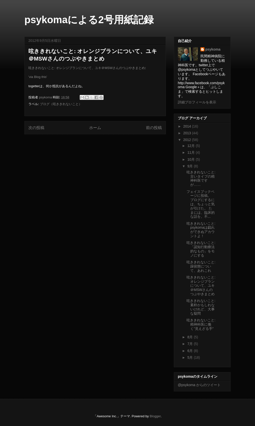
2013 (187, 133)
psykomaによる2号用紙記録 (89, 19)
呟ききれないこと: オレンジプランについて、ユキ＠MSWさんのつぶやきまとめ (86, 68)
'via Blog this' (37, 77)
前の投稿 (154, 128)
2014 (187, 126)
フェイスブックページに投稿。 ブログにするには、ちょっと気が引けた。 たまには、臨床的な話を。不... (201, 204)
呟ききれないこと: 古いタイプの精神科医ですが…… (201, 178)
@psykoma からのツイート (199, 385)
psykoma (213, 49)
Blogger (155, 416)
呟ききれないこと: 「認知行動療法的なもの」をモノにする (201, 249)
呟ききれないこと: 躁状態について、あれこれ (201, 266)
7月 (190, 344)
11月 (191, 152)
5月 (190, 357)
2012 (187, 140)
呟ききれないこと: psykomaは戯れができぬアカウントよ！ (201, 229)
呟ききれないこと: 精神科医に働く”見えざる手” (201, 324)
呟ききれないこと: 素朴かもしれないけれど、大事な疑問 (201, 307)
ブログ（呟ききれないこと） (61, 104)
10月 (191, 159)
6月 (190, 351)
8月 (190, 337)
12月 (191, 146)
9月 (190, 166)
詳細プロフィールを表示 (197, 102)
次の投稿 (36, 128)
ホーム (95, 128)
